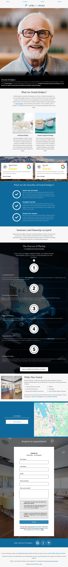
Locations (25, 1)
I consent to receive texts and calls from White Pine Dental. (35, 505)
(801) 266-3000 (53, 396)
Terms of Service (35, 529)
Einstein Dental (54, 561)
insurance (39, 234)
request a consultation (37, 396)
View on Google (7, 176)
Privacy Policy (27, 507)
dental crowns (50, 338)
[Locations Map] (51, 419)
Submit (34, 522)
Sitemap (28, 564)
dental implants (19, 103)
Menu (8, 1)
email (40, 553)
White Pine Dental (23, 553)
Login (40, 564)
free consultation (29, 277)
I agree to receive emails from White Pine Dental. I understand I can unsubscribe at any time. (35, 515)
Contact (59, 1)
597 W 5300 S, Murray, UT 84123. (57, 553)
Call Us (42, 1)
